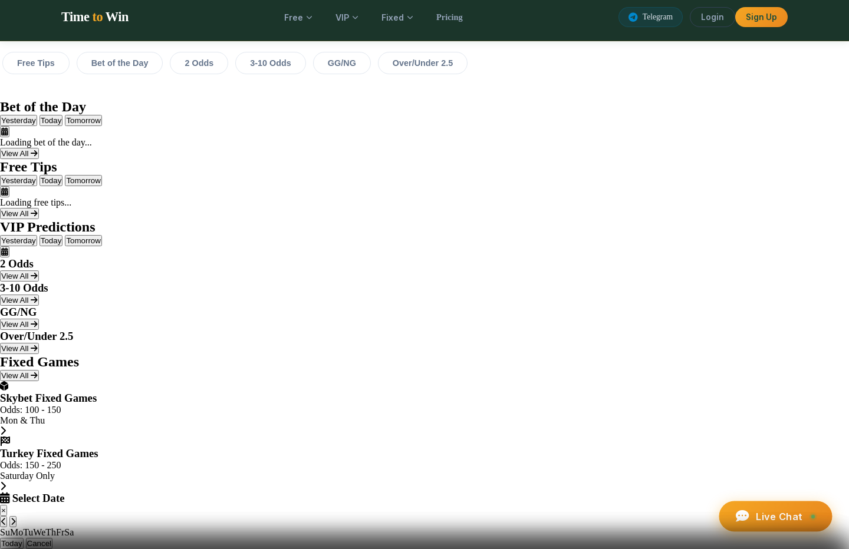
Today (51, 120)
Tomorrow (83, 120)
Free (298, 17)
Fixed (397, 17)
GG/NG (342, 63)
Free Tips (36, 63)
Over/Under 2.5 (423, 63)
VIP (346, 17)
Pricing (449, 17)
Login (712, 17)
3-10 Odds (270, 63)
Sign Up (761, 17)
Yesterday (18, 120)
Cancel (39, 543)
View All (19, 153)
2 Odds (199, 63)
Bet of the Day (120, 63)
